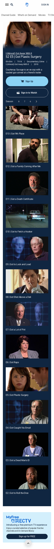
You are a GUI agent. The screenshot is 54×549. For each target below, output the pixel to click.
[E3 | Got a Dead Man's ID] (27, 444)
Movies (42, 15)
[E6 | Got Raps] (27, 347)
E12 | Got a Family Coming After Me (23, 166)
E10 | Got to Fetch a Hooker (19, 231)
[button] (7, 4)
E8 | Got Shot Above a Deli (18, 297)
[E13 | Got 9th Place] (27, 118)
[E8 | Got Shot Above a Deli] (27, 281)
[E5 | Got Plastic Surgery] (27, 379)
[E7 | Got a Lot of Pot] (27, 314)
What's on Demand (27, 15)
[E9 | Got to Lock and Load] (27, 249)
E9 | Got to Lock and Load (18, 264)
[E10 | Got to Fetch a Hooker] (27, 216)
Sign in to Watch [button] (26, 92)
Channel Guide (8, 15)
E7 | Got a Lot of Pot (15, 329)
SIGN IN (45, 4)
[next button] (36, 101)
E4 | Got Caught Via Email (18, 427)
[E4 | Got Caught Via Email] (27, 412)
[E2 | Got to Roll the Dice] (27, 477)
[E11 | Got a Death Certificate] (27, 183)
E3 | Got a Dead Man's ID (18, 460)
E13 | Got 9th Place (15, 133)
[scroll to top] (28, 543)
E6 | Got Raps (12, 362)
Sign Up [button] (26, 81)
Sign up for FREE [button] (27, 536)
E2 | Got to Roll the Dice (17, 493)
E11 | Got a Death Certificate (19, 199)
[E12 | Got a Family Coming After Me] (27, 151)
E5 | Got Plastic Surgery (17, 395)
